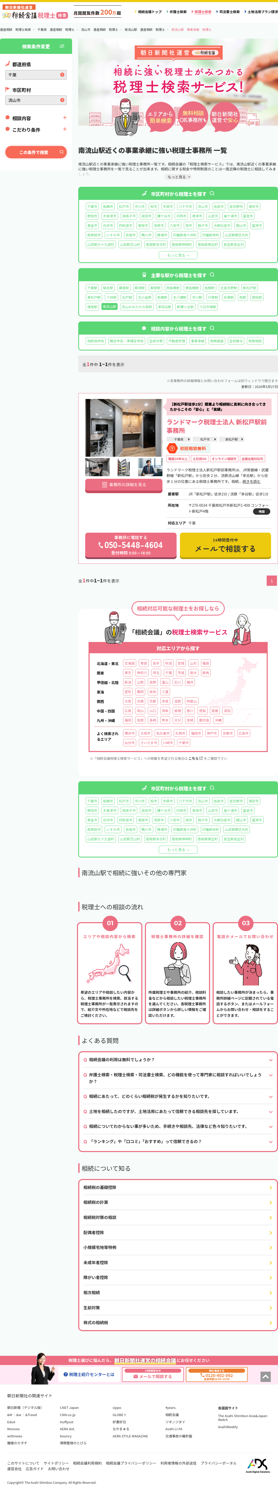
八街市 (175, 225)
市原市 (168, 206)
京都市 (228, 733)
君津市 (197, 215)
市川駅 (197, 297)
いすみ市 (113, 234)
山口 (152, 710)
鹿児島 (204, 720)
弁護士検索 (178, 11)
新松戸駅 (249, 287)
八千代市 (185, 206)
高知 (227, 710)
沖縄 (218, 720)
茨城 (181, 672)
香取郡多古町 (156, 244)
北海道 (130, 663)
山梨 (140, 682)
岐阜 (152, 691)
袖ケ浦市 (230, 215)
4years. (170, 1407)
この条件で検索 (33, 152)
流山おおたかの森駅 (137, 306)
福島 (206, 663)
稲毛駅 (108, 287)
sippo (117, 1407)
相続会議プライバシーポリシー (131, 1463)
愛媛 (215, 710)
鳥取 (165, 710)
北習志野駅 (228, 287)
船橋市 (108, 206)
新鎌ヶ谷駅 (185, 306)
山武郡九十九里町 (100, 244)
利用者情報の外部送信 (178, 1463)
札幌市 (180, 733)
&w (18, 1414)
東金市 (92, 225)
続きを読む (251, 481)
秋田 (168, 663)
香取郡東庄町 (208, 244)
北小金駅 (144, 297)
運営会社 (14, 1468)
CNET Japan (69, 1407)
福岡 (128, 720)
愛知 (128, 691)
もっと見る (176, 255)
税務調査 (216, 340)
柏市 (153, 206)
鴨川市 (146, 234)
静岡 (140, 691)
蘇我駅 (140, 287)
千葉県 (178, 439)
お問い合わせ (59, 1468)
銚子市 (203, 225)
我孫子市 (129, 215)
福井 (190, 682)
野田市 (92, 215)
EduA (11, 1421)
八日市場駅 (207, 306)
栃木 (193, 672)
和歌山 (192, 701)
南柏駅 (257, 297)
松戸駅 (127, 297)
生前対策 (156, 340)
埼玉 (156, 672)
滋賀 (177, 701)
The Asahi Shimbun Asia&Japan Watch (242, 1417)
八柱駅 (111, 297)
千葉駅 (92, 287)
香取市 (143, 225)
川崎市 (168, 742)
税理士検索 (203, 11)
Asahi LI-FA (173, 1428)
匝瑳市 (131, 234)
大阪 (128, 701)
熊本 (165, 720)
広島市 (244, 733)
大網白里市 (222, 225)
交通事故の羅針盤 (178, 1436)
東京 (128, 672)
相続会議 (172, 1414)
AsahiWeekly (228, 1426)
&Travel (31, 1414)
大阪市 (145, 733)
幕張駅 (124, 287)
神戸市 (212, 733)
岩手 (156, 663)
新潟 (128, 682)
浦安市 (254, 206)
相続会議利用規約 (87, 1463)
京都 (152, 701)
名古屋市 (163, 733)
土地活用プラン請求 (263, 11)
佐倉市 (219, 206)
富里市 (248, 215)
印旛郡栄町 (210, 234)
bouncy (66, 1436)
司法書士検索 (229, 11)
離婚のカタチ (17, 1442)
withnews (14, 1436)
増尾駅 (92, 306)
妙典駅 (229, 297)
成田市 (146, 215)
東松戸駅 (94, 297)
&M (9, 1414)
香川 (190, 710)
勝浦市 (162, 234)
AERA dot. (67, 1428)
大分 (177, 720)
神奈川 (142, 672)
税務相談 (255, 340)
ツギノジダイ (175, 1421)
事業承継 (197, 340)
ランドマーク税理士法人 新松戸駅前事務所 (217, 426)
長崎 (152, 720)
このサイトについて (23, 1463)
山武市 (213, 215)
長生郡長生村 (234, 244)
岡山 (140, 710)
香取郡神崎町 (182, 244)
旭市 (188, 225)
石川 (177, 682)
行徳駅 (213, 297)
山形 (193, 663)
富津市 (257, 225)
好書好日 (119, 1421)
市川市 (140, 206)
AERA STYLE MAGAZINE (130, 1436)
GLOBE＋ (120, 1414)
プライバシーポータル (219, 1463)
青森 (143, 663)
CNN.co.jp (67, 1414)
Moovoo (13, 1428)
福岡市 (196, 733)
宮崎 (190, 720)
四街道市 (125, 225)
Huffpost (66, 1421)
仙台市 (130, 742)
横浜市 (130, 733)
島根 (177, 710)
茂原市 (159, 225)
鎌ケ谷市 (164, 215)
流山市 (203, 206)
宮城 (181, 663)
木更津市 (109, 215)
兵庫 (140, 701)
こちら (195, 758)
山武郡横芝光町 (236, 234)
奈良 (165, 701)
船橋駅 (210, 287)
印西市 (181, 215)
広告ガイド (35, 1468)
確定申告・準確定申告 (127, 340)
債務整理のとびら (73, 1442)
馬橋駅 (162, 297)
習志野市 (236, 206)
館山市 (241, 225)
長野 (152, 682)
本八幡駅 (179, 297)
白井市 (108, 225)
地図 (262, 511)
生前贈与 (236, 340)
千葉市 (92, 206)
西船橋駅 (173, 287)
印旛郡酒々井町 (185, 234)
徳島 (202, 710)
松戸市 (124, 206)
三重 (165, 691)
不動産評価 (176, 340)
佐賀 (140, 720)
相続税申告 (95, 340)
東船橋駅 (192, 287)
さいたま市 (148, 742)
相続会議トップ (150, 11)
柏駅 (242, 297)
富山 (165, 682)
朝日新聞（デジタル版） (25, 1407)
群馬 (206, 672)
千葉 (168, 672)
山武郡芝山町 (130, 244)
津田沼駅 (164, 306)
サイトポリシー (56, 1463)
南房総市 (94, 234)
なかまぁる (121, 1428)
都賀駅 (155, 287)
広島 (128, 710)
